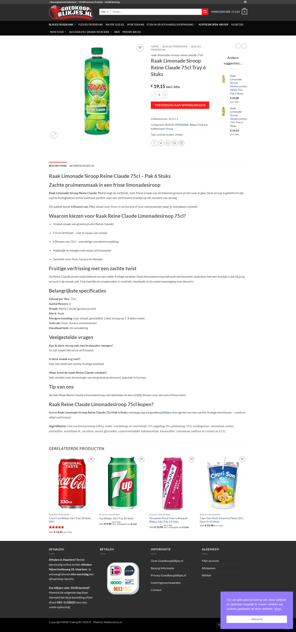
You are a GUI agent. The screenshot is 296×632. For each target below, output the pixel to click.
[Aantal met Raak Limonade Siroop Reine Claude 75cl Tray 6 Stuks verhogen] (165, 94)
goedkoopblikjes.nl (162, 412)
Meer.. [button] (278, 608)
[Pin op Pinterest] (175, 143)
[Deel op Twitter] (161, 143)
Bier (117, 31)
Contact (156, 590)
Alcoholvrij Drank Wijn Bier (90, 32)
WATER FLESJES (115, 24)
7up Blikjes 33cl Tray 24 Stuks (116, 518)
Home (155, 46)
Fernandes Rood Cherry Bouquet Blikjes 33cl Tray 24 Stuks (168, 520)
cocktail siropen (165, 134)
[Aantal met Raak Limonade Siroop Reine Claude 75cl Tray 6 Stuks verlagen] (153, 94)
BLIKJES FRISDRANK (62, 24)
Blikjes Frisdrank (199, 124)
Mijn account (210, 560)
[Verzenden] (205, 12)
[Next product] (238, 45)
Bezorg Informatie (162, 568)
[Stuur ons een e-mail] (245, 2)
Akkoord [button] (256, 619)
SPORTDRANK (135, 24)
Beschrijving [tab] (58, 165)
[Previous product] (244, 45)
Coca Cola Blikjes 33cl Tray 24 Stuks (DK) (70, 520)
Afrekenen (208, 568)
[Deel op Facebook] (154, 143)
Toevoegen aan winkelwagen (180, 105)
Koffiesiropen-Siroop (213, 24)
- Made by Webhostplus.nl (107, 622)
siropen (179, 134)
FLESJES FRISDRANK (91, 24)
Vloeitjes (237, 24)
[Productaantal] (159, 94)
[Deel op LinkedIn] (181, 143)
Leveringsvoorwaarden (166, 582)
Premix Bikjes (132, 31)
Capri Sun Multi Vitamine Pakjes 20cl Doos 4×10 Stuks (221, 520)
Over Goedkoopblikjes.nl (167, 560)
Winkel (206, 575)
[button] (229, 11)
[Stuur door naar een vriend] (168, 143)
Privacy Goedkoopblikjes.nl (168, 575)
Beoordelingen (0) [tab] (81, 165)
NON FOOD (58, 32)
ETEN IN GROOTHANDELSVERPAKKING (171, 24)
